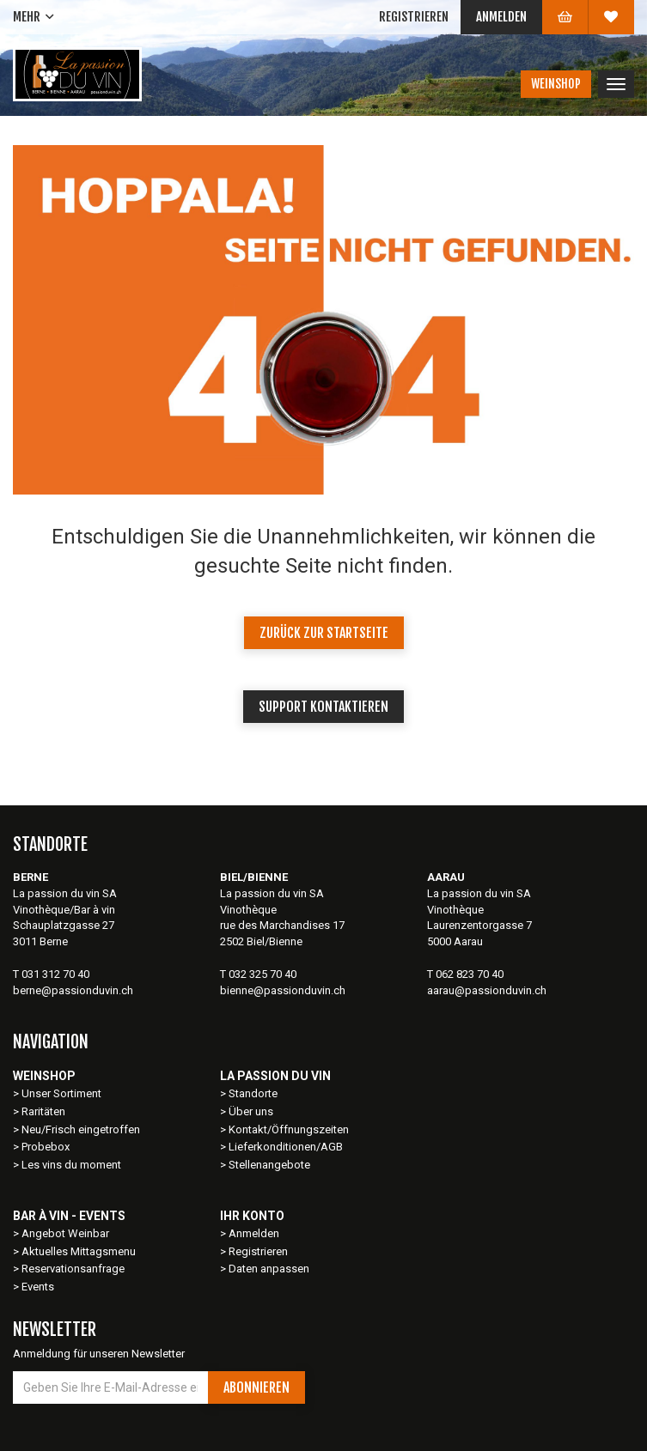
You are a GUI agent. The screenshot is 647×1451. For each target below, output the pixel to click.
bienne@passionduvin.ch (282, 990)
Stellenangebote (269, 1164)
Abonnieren (256, 1387)
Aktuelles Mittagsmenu (78, 1251)
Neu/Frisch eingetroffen (80, 1129)
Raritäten (43, 1111)
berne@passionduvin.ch (73, 990)
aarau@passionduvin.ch (486, 990)
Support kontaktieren (323, 706)
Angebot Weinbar (65, 1233)
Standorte (253, 1093)
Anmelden (501, 17)
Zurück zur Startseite (323, 632)
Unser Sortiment (62, 1093)
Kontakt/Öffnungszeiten (289, 1129)
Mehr (26, 17)
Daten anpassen (269, 1268)
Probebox (45, 1146)
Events (37, 1286)
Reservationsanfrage (73, 1268)
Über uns (251, 1111)
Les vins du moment (71, 1164)
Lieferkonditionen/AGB (286, 1146)
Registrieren (414, 17)
